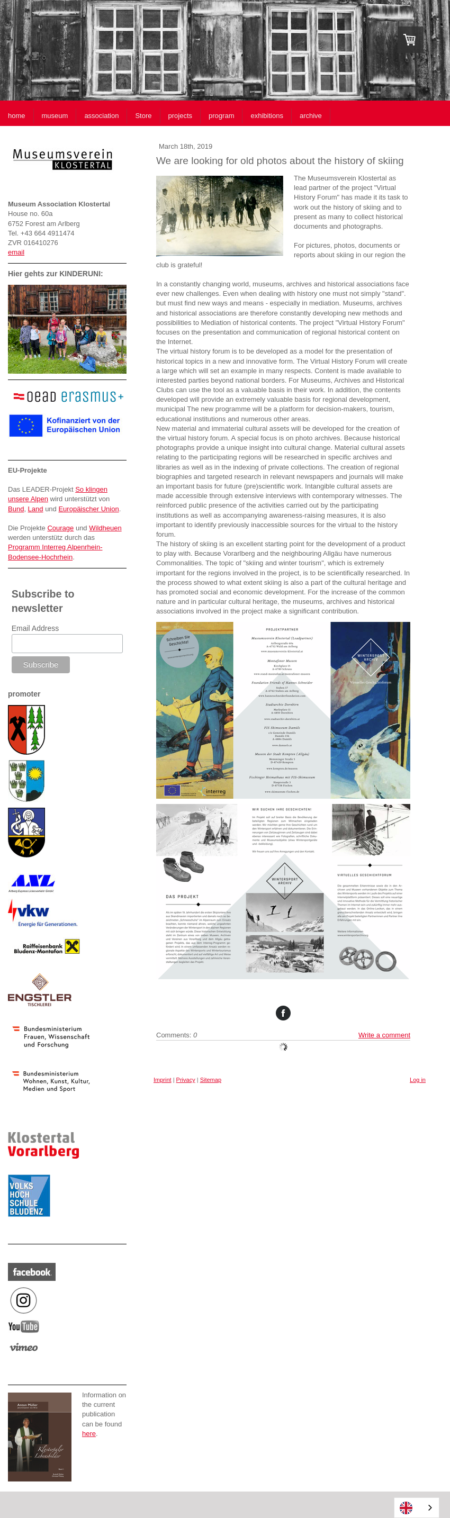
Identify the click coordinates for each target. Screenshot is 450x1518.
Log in (418, 1080)
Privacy (185, 1080)
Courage (60, 528)
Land (35, 509)
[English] (416, 1507)
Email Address (35, 628)
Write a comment (384, 1035)
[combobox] (416, 1507)
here (89, 1434)
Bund (16, 509)
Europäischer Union (88, 509)
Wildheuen (105, 528)
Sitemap (210, 1080)
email (16, 252)
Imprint (163, 1080)
